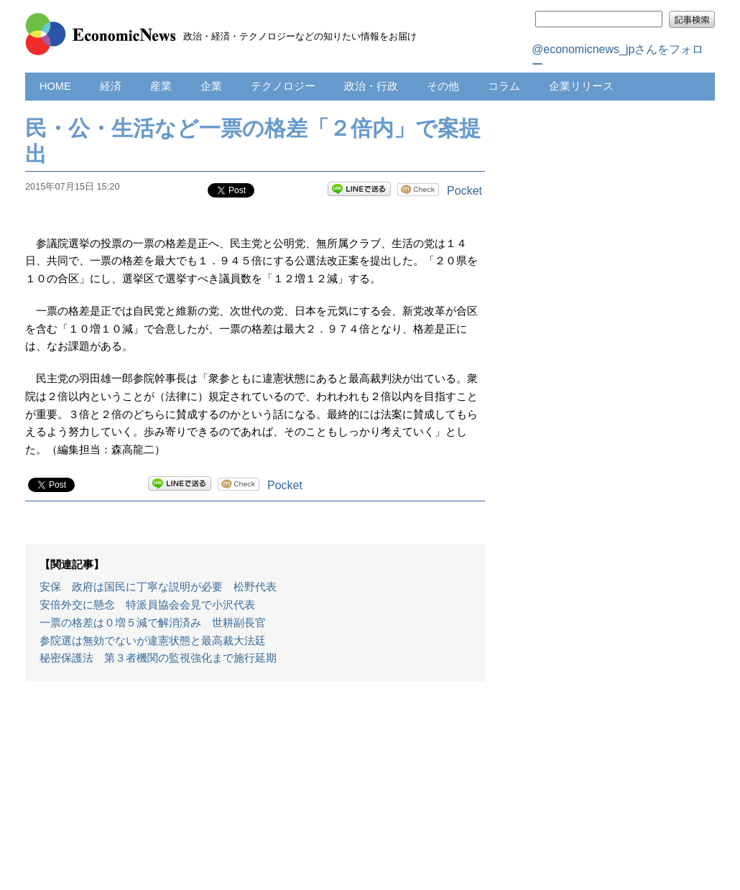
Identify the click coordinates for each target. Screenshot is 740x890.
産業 (161, 86)
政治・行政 (371, 86)
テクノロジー (283, 86)
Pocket (464, 191)
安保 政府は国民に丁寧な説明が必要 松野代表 (158, 587)
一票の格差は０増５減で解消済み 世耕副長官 (153, 623)
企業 (211, 86)
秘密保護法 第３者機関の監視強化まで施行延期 (158, 658)
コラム (504, 86)
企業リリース (581, 86)
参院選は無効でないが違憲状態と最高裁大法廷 (153, 640)
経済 (110, 86)
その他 (443, 86)
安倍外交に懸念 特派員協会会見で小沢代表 (147, 605)
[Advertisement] (255, 793)
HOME (55, 86)
